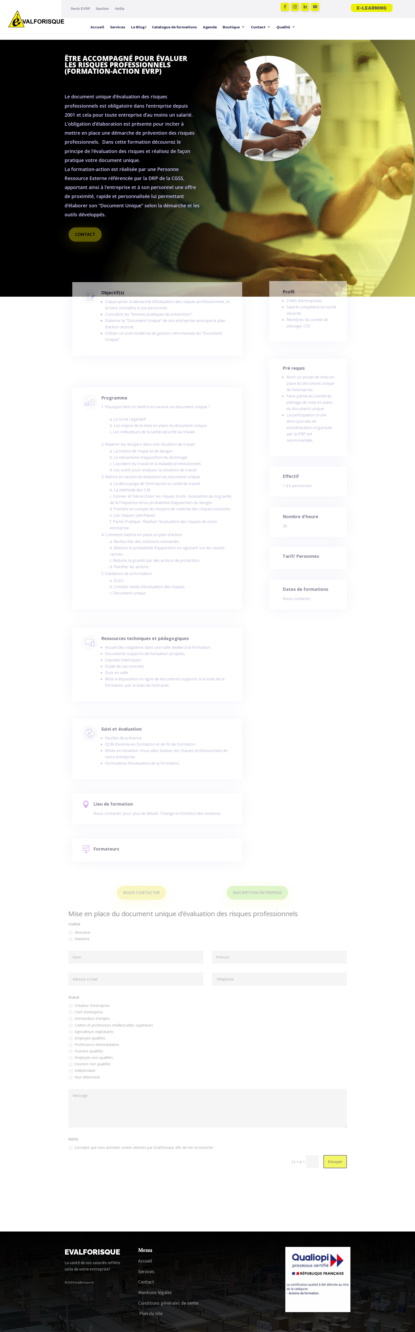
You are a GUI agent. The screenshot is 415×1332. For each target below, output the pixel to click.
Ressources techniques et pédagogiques (146, 646)
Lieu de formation (118, 806)
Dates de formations (306, 591)
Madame (83, 948)
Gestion (102, 8)
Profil (291, 298)
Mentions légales (155, 1292)
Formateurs (112, 850)
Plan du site (151, 1313)
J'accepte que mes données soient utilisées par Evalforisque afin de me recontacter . (144, 1150)
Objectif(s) (118, 300)
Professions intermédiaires (97, 1050)
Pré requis (295, 379)
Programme (119, 424)
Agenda (210, 27)
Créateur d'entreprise (93, 1013)
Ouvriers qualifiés (90, 1056)
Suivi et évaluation (126, 735)
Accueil (97, 27)
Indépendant (86, 1075)
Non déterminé (88, 1082)
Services (117, 27)
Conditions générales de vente (168, 1303)
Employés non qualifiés (94, 1063)
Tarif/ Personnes (302, 557)
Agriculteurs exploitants (95, 1038)
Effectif (293, 478)
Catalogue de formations (174, 27)
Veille (119, 8)
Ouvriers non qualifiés (93, 1069)
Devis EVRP (80, 8)
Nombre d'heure (301, 519)
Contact (258, 27)
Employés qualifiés (91, 1044)
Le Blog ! (138, 27)
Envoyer (330, 1163)
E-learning (372, 7)
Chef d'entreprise (90, 1019)
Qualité (283, 27)
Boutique (231, 27)
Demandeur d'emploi (93, 1025)
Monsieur (83, 942)
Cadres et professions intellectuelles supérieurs (114, 1032)
